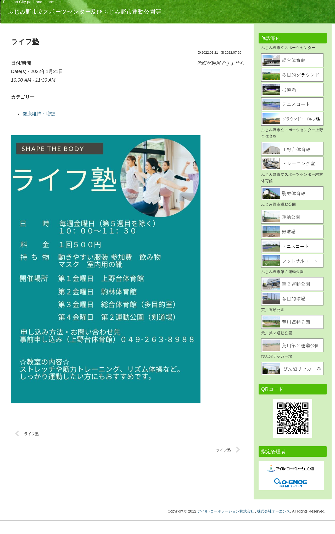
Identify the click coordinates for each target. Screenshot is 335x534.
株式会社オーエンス (273, 511)
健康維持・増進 (119, 113)
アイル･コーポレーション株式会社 (225, 511)
